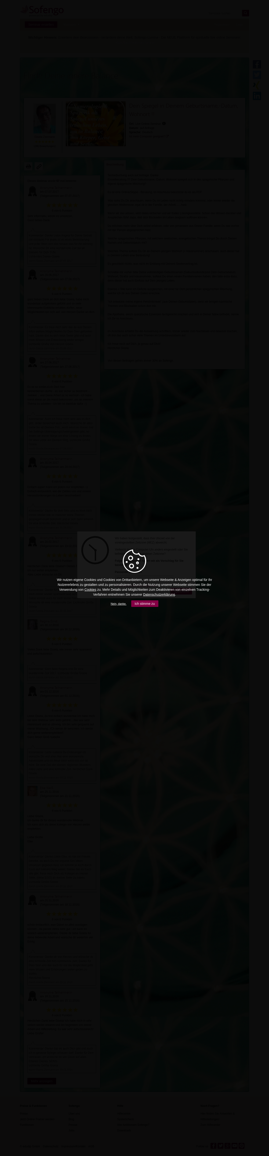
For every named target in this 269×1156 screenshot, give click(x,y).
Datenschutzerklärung (159, 594)
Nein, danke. (118, 604)
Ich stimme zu (145, 604)
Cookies (90, 589)
